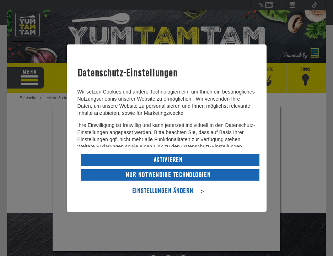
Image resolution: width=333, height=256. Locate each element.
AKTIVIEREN (168, 159)
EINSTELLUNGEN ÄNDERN (162, 190)
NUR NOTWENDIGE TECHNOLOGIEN (168, 174)
